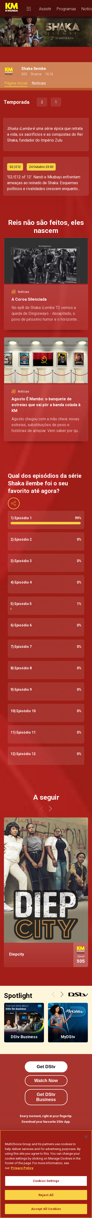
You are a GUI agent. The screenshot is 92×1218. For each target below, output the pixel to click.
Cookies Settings (46, 1181)
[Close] (86, 1137)
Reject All (46, 1195)
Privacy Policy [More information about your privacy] (22, 1168)
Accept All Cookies (46, 1209)
